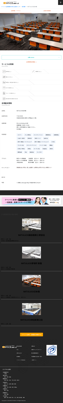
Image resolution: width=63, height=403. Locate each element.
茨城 (5, 380)
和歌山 (15, 387)
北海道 (5, 373)
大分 (15, 397)
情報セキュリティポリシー (37, 349)
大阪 (7, 387)
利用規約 (18, 356)
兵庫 (10, 387)
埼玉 (10, 380)
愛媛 (7, 394)
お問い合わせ (19, 353)
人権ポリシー (34, 360)
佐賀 (7, 397)
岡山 (5, 390)
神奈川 (18, 380)
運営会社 (33, 346)
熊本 (12, 397)
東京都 (23, 6)
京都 (5, 387)
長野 (10, 384)
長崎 (10, 397)
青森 (5, 377)
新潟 (5, 384)
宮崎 (18, 397)
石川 (7, 384)
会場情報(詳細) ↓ (31, 62)
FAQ (17, 349)
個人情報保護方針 (35, 353)
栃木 (7, 380)
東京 (15, 380)
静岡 (12, 384)
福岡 (5, 397)
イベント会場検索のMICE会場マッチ (10, 6)
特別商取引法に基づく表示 (37, 356)
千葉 (12, 380)
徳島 (5, 394)
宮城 (7, 377)
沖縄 (24, 397)
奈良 (12, 387)
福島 (10, 377)
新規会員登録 (19, 346)
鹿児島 (20, 397)
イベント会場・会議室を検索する (31, 335)
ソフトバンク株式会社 (21, 360)
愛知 (15, 384)
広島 (7, 390)
